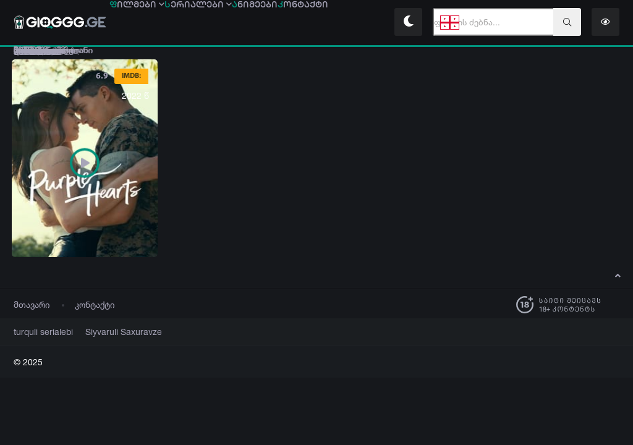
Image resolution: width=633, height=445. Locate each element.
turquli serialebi (39, 332)
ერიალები (220, 22)
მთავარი (32, 305)
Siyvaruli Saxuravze (109, 332)
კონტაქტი (95, 305)
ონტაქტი (354, 22)
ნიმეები (292, 22)
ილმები (144, 22)
